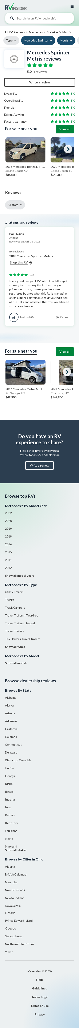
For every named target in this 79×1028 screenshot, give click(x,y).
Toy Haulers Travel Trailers (22, 639)
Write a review (39, 82)
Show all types (15, 646)
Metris (64, 40)
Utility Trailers (14, 592)
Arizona (10, 713)
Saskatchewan (14, 936)
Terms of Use (39, 1005)
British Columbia (16, 874)
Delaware (11, 752)
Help (39, 979)
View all (64, 129)
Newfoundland (14, 898)
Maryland (11, 846)
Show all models (16, 663)
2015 (8, 552)
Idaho (9, 784)
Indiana (10, 799)
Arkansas (11, 721)
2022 (8, 513)
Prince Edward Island (19, 920)
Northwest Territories (19, 944)
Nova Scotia (13, 905)
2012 (8, 567)
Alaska (9, 705)
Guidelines (39, 988)
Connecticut (13, 744)
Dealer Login (39, 997)
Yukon (9, 952)
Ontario (10, 912)
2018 (8, 536)
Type (9, 40)
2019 (8, 528)
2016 (8, 544)
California (11, 729)
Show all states (16, 850)
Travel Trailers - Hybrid (20, 623)
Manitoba (11, 882)
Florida (9, 768)
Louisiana (11, 831)
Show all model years (19, 575)
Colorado (11, 736)
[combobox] (39, 19)
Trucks (9, 599)
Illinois (9, 791)
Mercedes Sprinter (36, 40)
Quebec (10, 928)
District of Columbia (18, 760)
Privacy (40, 1014)
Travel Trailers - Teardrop (21, 615)
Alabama (10, 697)
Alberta (10, 866)
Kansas (10, 815)
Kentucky (11, 823)
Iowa (8, 807)
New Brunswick (15, 890)
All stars (13, 204)
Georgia (10, 776)
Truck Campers (15, 607)
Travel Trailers (14, 631)
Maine (9, 838)
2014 (8, 560)
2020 (8, 520)
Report (65, 317)
